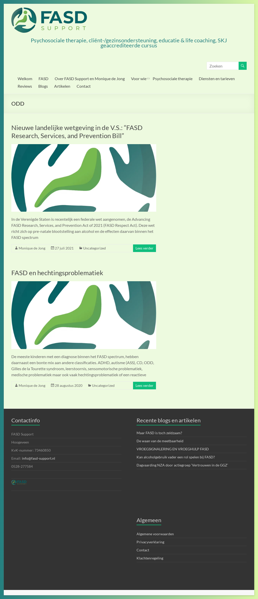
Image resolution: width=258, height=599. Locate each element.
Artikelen (62, 86)
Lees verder (144, 248)
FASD (43, 78)
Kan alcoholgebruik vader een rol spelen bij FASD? (176, 457)
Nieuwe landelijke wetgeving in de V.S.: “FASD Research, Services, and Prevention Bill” (77, 131)
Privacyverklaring (150, 542)
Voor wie (138, 78)
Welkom (25, 78)
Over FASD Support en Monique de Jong (90, 78)
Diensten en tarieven (217, 78)
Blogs (43, 86)
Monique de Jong (32, 248)
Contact (84, 86)
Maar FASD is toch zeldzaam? (159, 433)
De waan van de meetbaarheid (160, 441)
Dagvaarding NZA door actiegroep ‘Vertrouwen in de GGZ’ (182, 465)
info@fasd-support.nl (38, 458)
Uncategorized (94, 248)
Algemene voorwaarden (155, 534)
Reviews (25, 86)
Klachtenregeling (150, 558)
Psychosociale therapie (172, 78)
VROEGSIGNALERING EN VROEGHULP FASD (173, 449)
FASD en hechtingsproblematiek (57, 273)
